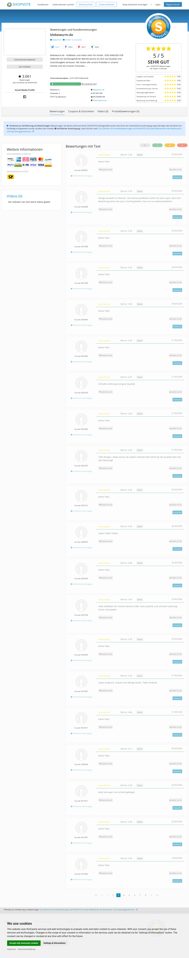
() (175, 169)
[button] (56, 47)
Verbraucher (86, 4)
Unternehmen (106, 4)
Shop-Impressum (100, 100)
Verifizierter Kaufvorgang (81, 176)
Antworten (177, 177)
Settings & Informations (55, 943)
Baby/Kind (56, 39)
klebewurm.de (98, 89)
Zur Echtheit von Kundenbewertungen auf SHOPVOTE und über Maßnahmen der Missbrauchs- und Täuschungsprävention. (89, 909)
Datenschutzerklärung (26, 949)
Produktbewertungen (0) (125, 111)
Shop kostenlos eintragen (135, 4)
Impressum (11, 949)
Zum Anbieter (25, 66)
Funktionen (43, 4)
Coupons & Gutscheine (81, 111)
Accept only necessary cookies (23, 943)
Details (139, 155)
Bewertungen (57, 111)
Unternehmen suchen (63, 4)
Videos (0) (102, 111)
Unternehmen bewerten (24, 59)
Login (158, 4)
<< (96, 895)
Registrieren (173, 4)
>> (157, 895)
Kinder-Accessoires (72, 39)
